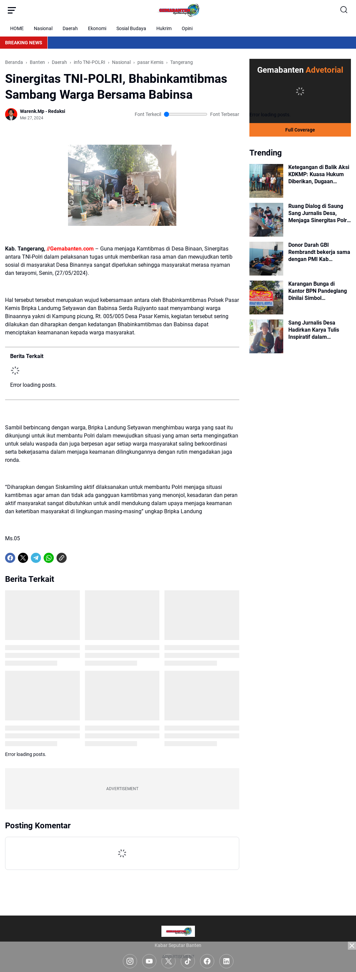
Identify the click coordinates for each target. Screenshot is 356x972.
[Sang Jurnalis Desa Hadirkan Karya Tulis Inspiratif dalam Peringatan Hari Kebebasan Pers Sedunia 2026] (266, 336)
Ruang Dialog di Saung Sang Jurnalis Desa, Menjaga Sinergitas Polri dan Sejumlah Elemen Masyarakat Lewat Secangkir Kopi (318, 213)
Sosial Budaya (131, 28)
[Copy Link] (62, 558)
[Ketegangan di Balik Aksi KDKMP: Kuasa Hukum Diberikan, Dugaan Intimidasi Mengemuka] (266, 181)
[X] (23, 558)
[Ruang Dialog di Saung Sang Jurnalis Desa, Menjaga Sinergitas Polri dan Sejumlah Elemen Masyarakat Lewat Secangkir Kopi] (266, 220)
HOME (17, 28)
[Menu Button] (12, 10)
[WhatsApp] (49, 558)
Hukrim (164, 28)
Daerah (70, 28)
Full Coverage (300, 130)
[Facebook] (10, 558)
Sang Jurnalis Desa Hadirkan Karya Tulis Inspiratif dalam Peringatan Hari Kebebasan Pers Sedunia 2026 (319, 329)
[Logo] (178, 931)
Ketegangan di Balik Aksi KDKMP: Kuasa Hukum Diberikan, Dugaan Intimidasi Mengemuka (318, 174)
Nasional (43, 28)
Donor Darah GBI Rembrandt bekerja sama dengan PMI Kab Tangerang (319, 252)
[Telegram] (36, 558)
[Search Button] (344, 10)
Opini (187, 28)
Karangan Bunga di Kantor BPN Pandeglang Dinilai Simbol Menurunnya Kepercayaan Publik (317, 291)
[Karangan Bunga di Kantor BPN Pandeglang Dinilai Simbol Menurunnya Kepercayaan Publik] (266, 297)
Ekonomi (97, 28)
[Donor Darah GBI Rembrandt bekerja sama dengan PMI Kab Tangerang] (266, 259)
